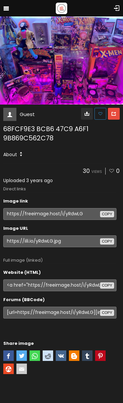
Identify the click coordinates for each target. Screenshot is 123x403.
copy (107, 214)
